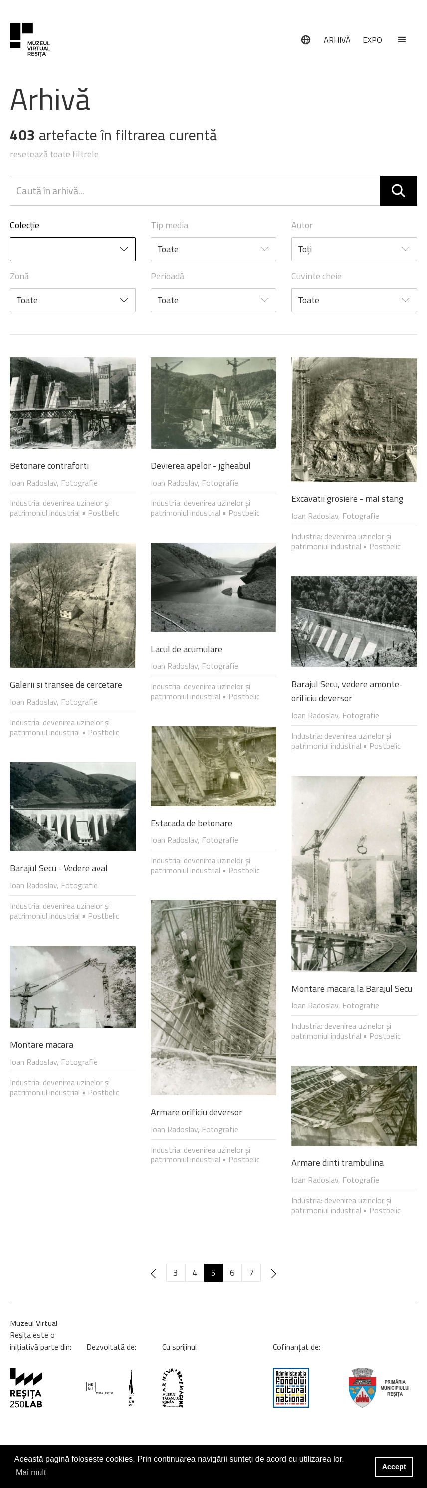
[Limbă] (306, 40)
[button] (402, 40)
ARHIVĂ (337, 40)
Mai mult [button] (31, 1472)
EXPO (372, 40)
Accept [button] (394, 1467)
